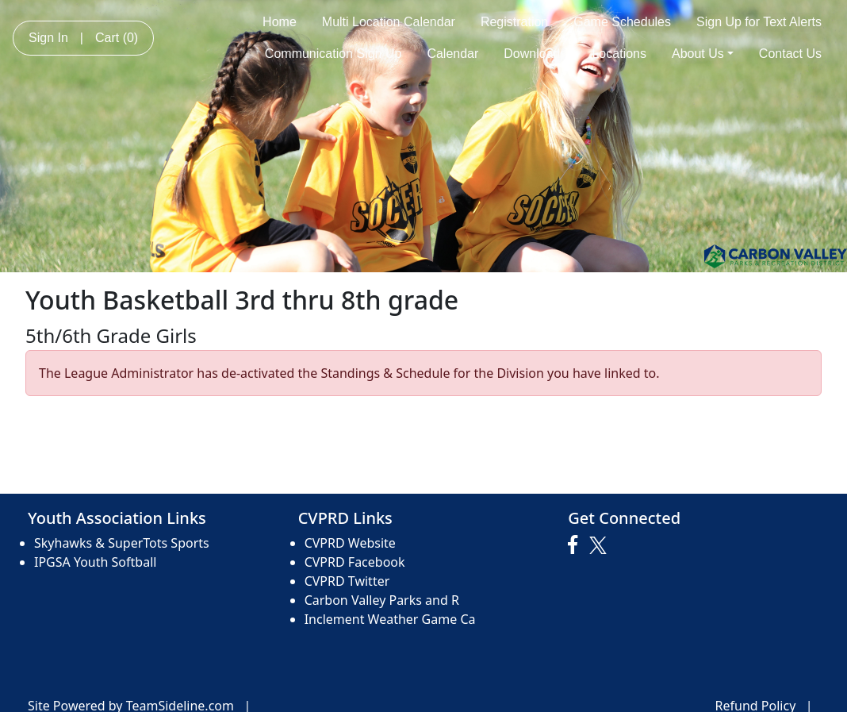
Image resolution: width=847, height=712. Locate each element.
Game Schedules (622, 22)
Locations (619, 53)
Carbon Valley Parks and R (382, 600)
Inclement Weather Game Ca (390, 619)
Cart (116, 37)
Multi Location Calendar (388, 22)
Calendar (452, 53)
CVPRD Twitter (347, 581)
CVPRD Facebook (355, 562)
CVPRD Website (350, 543)
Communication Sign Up (333, 53)
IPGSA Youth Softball (95, 562)
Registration (514, 22)
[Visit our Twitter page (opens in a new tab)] (600, 545)
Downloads (535, 53)
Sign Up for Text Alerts (759, 22)
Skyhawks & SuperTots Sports (121, 543)
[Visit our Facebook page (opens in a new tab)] (576, 545)
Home (280, 22)
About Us (703, 53)
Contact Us (790, 53)
